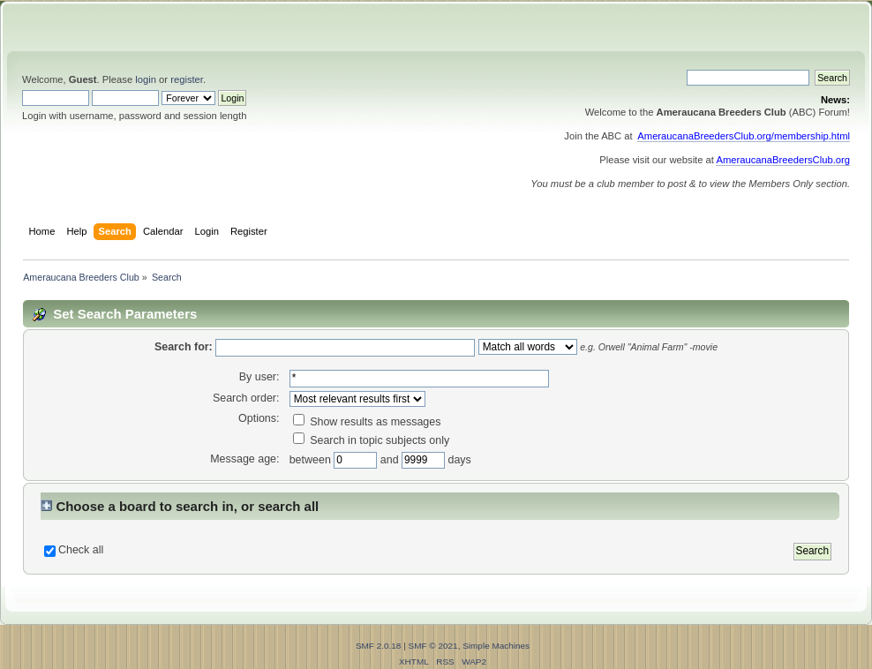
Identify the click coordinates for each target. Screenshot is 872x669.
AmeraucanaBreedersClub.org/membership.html (743, 136)
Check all (80, 550)
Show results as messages (367, 422)
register (186, 79)
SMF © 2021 (433, 645)
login (145, 79)
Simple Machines (496, 645)
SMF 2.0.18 (379, 645)
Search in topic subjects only (371, 440)
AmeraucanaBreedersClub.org (783, 159)
